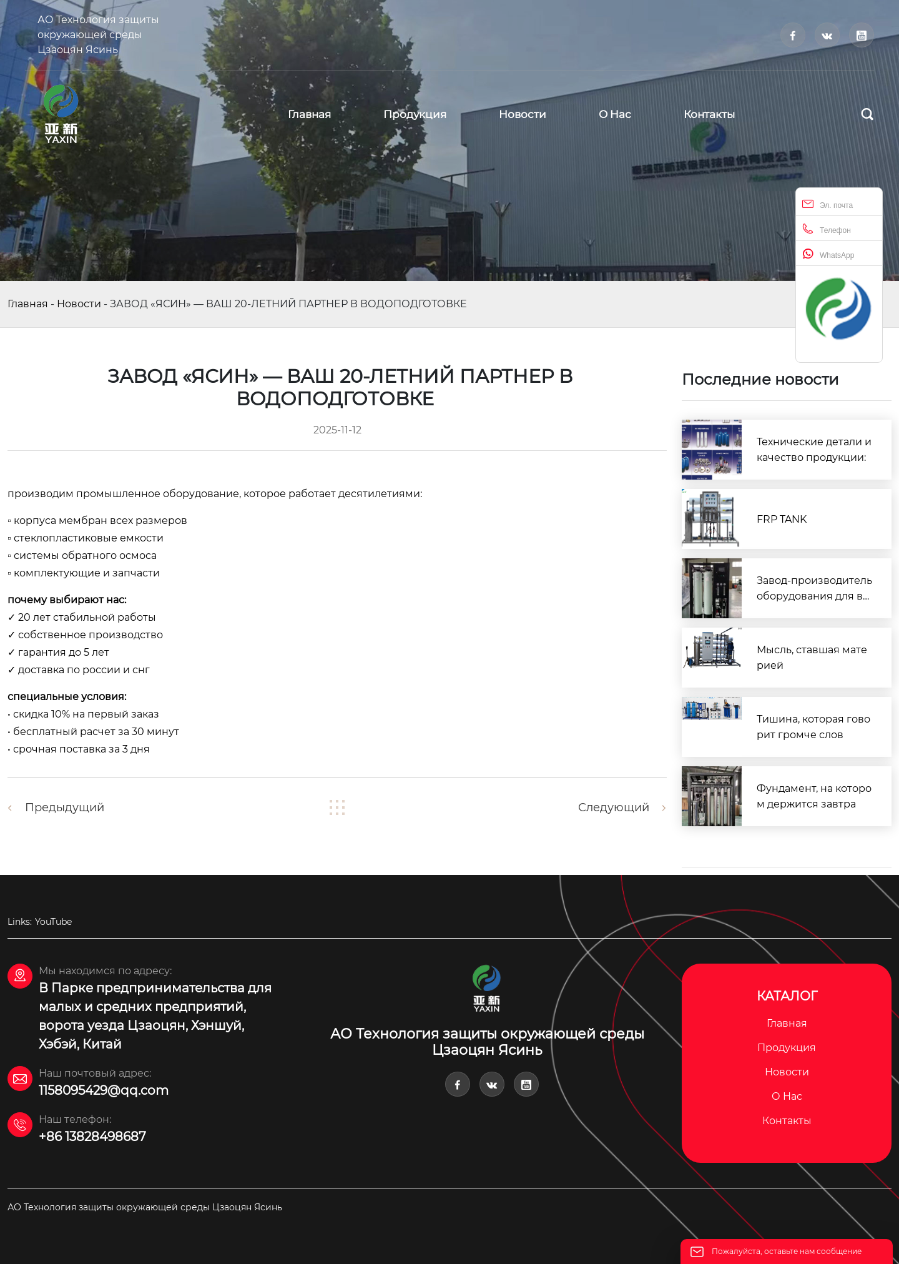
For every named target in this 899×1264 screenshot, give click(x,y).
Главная (27, 304)
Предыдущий (64, 807)
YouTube (53, 921)
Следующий (613, 807)
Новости (79, 304)
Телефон (826, 229)
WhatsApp (828, 254)
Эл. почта (827, 204)
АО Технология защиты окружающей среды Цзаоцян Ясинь (98, 35)
